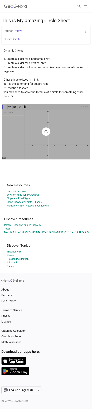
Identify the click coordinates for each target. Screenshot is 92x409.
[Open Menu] (86, 6)
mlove (18, 31)
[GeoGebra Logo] (15, 6)
